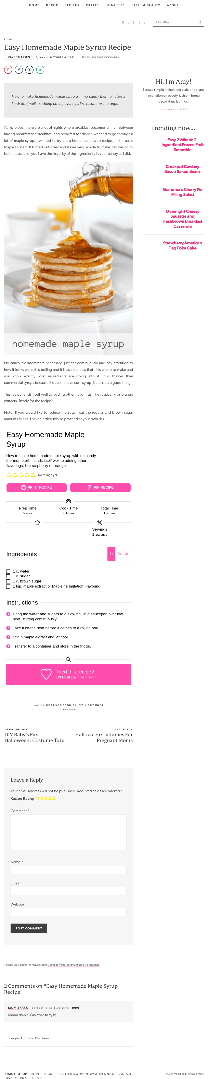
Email (16, 882)
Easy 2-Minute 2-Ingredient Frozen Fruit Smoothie (182, 144)
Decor (52, 5)
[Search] (174, 21)
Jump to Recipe (19, 57)
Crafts (92, 5)
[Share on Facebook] (19, 70)
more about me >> (173, 109)
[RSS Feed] (123, 22)
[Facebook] (140, 22)
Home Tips (115, 5)
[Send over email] (40, 70)
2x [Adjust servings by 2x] (119, 552)
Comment (20, 810)
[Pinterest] (134, 22)
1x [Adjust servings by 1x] (111, 552)
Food (67, 703)
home (34, 5)
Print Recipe (36, 487)
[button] (9, 475)
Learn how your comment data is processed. (74, 963)
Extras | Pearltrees (36, 1037)
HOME (29, 1073)
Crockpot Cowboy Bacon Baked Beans (182, 169)
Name (17, 861)
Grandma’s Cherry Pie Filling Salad (182, 192)
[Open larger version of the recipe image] (115, 445)
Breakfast (53, 703)
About (173, 5)
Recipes (72, 5)
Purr (201, 1072)
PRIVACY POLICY (121, 1073)
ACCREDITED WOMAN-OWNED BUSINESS (70, 1073)
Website (17, 903)
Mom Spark (18, 1006)
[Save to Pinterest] (8, 70)
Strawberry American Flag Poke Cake (182, 245)
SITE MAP (138, 1073)
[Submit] (200, 21)
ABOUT (39, 1073)
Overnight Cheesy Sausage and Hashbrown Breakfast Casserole (182, 219)
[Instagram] (129, 22)
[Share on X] (29, 70)
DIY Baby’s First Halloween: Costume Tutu (35, 734)
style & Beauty (146, 5)
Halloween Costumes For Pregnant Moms (102, 734)
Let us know (66, 675)
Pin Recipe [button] (100, 487)
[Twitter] (144, 22)
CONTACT (103, 1073)
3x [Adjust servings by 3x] (127, 552)
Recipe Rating (22, 797)
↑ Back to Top (13, 1072)
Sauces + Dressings (88, 703)
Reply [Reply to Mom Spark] (75, 1007)
